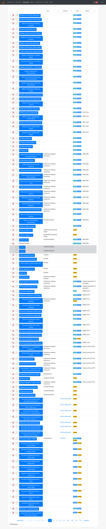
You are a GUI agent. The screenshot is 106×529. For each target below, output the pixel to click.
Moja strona (10, 2)
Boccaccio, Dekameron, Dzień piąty (30, 315)
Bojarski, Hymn (24, 378)
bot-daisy (62, 438)
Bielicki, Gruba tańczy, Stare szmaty (30, 47)
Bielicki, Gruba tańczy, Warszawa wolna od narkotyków (31, 78)
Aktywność (18, 2)
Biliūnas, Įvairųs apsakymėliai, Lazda (30, 123)
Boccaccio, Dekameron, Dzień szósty (30, 331)
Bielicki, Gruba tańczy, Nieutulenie (30, 15)
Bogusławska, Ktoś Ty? (27, 359)
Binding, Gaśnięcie (25, 138)
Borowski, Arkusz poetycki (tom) (29, 423)
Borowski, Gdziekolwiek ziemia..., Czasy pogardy (30, 444)
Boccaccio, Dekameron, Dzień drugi (30, 295)
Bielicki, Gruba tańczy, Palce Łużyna (30, 19)
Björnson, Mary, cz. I (26, 230)
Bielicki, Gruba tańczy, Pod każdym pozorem (31, 38)
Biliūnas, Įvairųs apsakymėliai (28, 113)
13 (53, 520)
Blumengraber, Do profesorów (28, 282)
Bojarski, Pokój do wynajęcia (28, 387)
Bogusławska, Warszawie (27, 364)
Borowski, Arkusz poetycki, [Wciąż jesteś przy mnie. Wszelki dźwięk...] (31, 428)
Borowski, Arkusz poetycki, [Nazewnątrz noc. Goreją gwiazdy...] (31, 412)
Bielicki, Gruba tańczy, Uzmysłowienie (31, 72)
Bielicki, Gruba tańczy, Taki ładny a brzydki (31, 62)
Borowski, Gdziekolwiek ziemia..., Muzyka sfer (30, 462)
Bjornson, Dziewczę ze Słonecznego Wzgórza (31, 215)
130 (76, 520)
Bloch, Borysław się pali (27, 255)
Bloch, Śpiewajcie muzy (27, 269)
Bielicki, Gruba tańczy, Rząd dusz (29, 43)
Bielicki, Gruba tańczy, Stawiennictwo (31, 51)
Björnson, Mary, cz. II (26, 235)
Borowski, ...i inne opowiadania (29, 509)
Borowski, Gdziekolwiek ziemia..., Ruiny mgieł (30, 486)
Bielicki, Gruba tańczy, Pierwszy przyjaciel (31, 24)
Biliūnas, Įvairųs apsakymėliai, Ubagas (31, 133)
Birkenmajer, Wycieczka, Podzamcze (30, 187)
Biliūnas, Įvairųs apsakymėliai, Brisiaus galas (31, 118)
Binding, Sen (23, 150)
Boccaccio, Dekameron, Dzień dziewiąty (31, 306)
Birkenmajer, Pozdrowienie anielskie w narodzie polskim (31, 155)
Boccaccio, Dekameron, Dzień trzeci (30, 335)
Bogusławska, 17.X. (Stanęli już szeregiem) (31, 348)
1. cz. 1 (22, 247)
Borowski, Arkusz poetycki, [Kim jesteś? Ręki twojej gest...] (31, 400)
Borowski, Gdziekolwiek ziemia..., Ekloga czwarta (30, 450)
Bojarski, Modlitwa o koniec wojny (30, 382)
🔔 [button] (95, 2)
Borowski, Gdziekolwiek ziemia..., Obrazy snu (30, 474)
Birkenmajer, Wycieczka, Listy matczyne (31, 165)
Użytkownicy (39, 2)
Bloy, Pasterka (24, 277)
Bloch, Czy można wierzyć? (28, 259)
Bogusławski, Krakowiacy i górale (29, 374)
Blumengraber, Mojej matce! (28, 287)
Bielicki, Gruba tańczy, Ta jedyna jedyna (31, 56)
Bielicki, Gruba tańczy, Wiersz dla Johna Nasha (31, 84)
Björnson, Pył (24, 240)
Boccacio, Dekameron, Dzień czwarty (31, 343)
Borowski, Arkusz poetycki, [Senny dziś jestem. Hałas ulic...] (31, 418)
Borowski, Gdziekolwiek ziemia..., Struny (30, 492)
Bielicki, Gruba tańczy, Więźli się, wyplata (31, 90)
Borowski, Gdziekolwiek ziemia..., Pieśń (30, 480)
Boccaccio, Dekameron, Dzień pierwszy (31, 320)
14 (57, 520)
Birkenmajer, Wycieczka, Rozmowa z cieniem (31, 193)
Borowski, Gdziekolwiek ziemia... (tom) (31, 498)
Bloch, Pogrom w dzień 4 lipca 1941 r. (31, 264)
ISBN (51, 2)
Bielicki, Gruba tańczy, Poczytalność (30, 33)
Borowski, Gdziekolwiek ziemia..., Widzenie (30, 504)
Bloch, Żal (23, 273)
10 (43, 520)
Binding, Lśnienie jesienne (27, 142)
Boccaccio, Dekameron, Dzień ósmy (30, 311)
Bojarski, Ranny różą (26, 391)
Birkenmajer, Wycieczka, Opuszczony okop (31, 182)
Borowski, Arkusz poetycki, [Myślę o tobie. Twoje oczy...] (31, 406)
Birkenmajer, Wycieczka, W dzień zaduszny (31, 198)
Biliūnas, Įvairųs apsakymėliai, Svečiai (31, 127)
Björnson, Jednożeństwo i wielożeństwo (31, 221)
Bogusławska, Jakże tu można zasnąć (31, 354)
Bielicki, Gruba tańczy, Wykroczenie (30, 99)
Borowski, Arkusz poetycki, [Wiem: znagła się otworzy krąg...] (31, 434)
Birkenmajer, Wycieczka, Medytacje (30, 170)
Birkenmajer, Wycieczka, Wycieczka (30, 209)
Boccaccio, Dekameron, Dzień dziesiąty (31, 300)
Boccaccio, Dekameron (27, 291)
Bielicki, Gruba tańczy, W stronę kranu (31, 95)
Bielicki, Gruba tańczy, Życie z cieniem (31, 104)
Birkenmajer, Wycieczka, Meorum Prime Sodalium (31, 176)
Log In (102, 2)
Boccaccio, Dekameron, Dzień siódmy (31, 326)
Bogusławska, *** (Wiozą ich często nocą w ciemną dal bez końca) (31, 369)
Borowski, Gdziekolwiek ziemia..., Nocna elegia (30, 468)
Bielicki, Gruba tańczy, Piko (28, 29)
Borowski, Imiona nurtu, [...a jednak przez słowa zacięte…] (31, 514)
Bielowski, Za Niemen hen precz (29, 109)
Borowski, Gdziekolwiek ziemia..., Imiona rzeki (30, 456)
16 (64, 520)
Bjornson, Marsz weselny (27, 226)
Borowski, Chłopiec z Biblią (28, 439)
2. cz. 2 (22, 251)
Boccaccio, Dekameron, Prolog (29, 339)
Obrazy (32, 2)
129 (72, 520)
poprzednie (20, 520)
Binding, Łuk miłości (26, 146)
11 (46, 520)
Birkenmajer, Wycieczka (27, 160)
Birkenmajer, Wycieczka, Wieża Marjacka (31, 204)
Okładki (46, 2)
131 (80, 520)
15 (60, 520)
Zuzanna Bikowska (65, 398)
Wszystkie (26, 2)
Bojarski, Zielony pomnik (27, 395)
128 (68, 520)
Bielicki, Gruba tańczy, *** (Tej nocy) (30, 67)
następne (86, 520)
